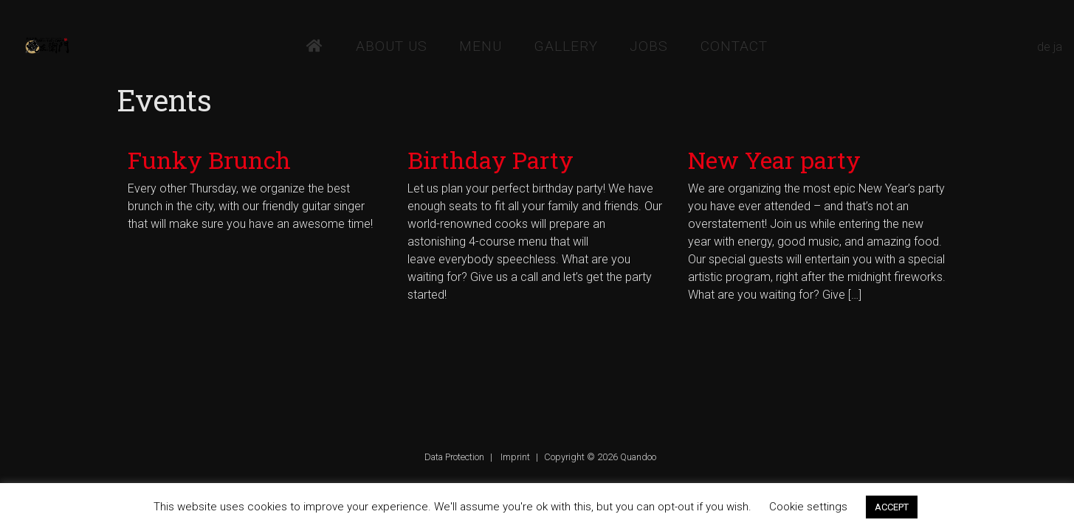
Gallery (566, 46)
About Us (391, 46)
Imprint (515, 456)
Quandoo (638, 456)
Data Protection (454, 456)
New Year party (774, 160)
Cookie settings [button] (808, 506)
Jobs (649, 46)
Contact (734, 46)
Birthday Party (490, 160)
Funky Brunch (209, 160)
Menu (480, 46)
